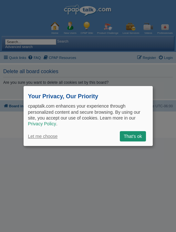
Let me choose (43, 136)
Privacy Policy (42, 123)
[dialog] (88, 116)
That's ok (133, 136)
